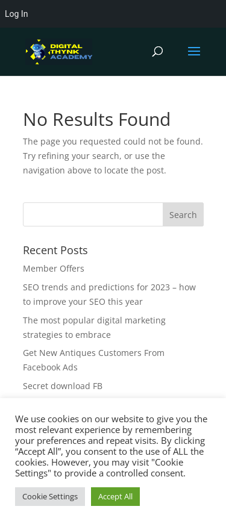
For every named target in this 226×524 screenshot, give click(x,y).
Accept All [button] (115, 496)
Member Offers (53, 268)
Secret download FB (62, 385)
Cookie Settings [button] (50, 496)
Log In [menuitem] (16, 14)
